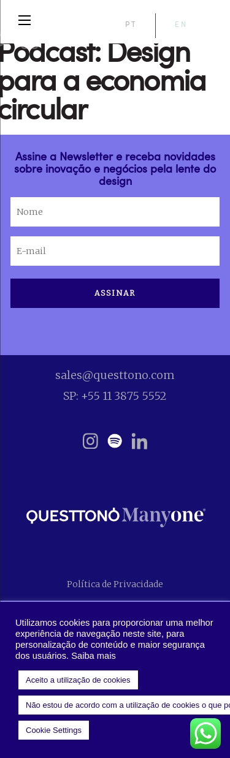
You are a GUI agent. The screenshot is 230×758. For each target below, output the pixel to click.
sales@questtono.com (115, 375)
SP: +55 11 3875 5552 (115, 396)
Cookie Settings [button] (54, 730)
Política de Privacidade (115, 584)
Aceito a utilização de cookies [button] (78, 680)
